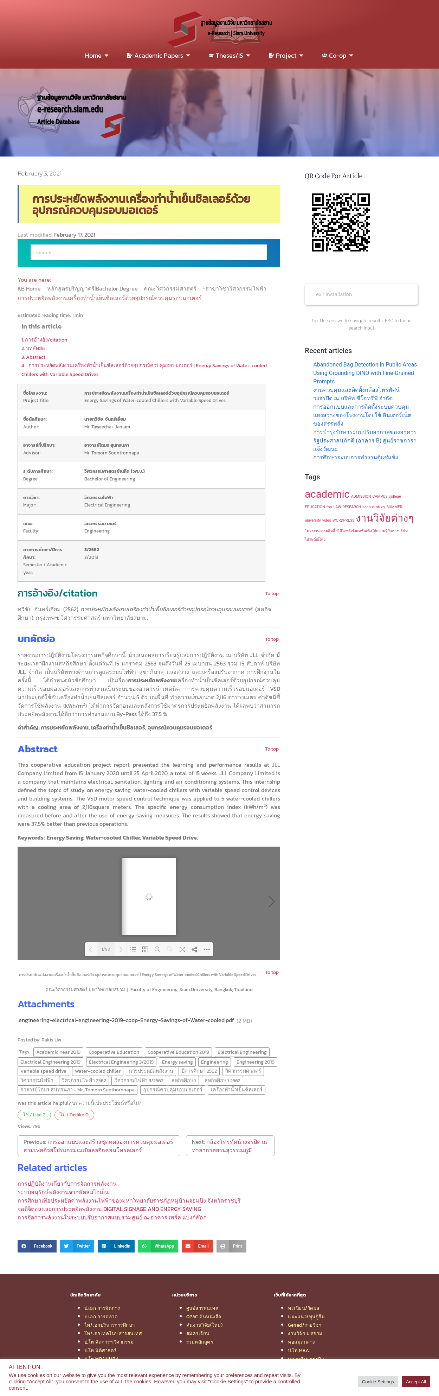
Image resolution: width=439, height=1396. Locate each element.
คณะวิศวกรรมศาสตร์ (171, 288)
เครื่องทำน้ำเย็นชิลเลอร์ (237, 1090)
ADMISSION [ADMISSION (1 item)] (361, 496)
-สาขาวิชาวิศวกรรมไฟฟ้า (235, 288)
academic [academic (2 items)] (327, 494)
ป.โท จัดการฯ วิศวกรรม (109, 1341)
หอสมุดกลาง (301, 1341)
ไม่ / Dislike (74, 1114)
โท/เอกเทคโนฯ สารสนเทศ (113, 1333)
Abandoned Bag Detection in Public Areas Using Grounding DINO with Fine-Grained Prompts (365, 373)
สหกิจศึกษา (184, 1080)
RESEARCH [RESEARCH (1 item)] (351, 507)
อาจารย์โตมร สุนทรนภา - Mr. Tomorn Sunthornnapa (77, 1090)
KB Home (30, 288)
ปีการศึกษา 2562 (199, 1071)
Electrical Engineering (242, 1052)
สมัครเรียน (197, 1333)
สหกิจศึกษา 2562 (222, 1080)
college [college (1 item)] (395, 496)
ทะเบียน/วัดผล (303, 1308)
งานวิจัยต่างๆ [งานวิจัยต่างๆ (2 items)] (385, 518)
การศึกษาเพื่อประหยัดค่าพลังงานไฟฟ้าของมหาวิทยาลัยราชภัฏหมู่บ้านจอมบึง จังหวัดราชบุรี (129, 1200)
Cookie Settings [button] (378, 1381)
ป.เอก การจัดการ (102, 1308)
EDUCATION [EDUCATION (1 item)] (315, 507)
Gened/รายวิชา (304, 1324)
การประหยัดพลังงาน (151, 1071)
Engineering (214, 1062)
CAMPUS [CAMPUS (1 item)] (379, 496)
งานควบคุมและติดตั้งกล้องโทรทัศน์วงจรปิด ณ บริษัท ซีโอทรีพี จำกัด (356, 394)
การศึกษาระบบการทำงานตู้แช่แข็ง (355, 457)
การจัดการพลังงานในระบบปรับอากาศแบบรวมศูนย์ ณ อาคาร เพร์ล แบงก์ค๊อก (112, 1217)
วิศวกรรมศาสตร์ (243, 1071)
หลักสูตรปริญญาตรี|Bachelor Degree (93, 288)
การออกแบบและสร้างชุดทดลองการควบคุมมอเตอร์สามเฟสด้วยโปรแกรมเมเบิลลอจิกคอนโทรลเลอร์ (98, 1145)
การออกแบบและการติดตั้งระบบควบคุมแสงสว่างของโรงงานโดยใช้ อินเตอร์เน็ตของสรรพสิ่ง (362, 415)
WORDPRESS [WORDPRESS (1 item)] (343, 520)
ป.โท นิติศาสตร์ (100, 1350)
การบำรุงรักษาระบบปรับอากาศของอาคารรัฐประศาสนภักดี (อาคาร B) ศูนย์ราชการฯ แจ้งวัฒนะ (365, 440)
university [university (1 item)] (313, 520)
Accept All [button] (416, 1381)
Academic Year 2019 (58, 1052)
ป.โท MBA (298, 1350)
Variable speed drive (43, 1071)
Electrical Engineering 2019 (50, 1062)
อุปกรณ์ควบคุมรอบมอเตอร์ (172, 1090)
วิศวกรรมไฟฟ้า (36, 1080)
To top (272, 593)
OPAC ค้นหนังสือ (203, 1316)
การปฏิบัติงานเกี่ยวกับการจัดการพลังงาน (67, 1183)
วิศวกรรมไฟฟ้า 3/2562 (139, 1080)
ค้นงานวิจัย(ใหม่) (204, 1324)
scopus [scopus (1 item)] (368, 507)
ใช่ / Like (34, 1114)
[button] (37, 1246)
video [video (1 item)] (326, 520)
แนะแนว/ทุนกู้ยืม (306, 1316)
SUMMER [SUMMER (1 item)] (394, 507)
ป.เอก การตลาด (101, 1316)
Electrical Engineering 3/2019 (121, 1062)
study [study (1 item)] (380, 507)
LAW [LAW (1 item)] (337, 507)
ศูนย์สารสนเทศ (202, 1308)
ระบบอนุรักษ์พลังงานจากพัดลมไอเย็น (63, 1192)
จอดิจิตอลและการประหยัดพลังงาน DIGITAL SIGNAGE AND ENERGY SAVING (109, 1209)
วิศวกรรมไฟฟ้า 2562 (84, 1080)
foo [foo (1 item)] (329, 507)
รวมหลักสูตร (199, 1341)
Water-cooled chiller (98, 1071)
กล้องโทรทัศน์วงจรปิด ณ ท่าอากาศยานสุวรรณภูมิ (229, 1145)
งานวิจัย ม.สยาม (305, 1333)
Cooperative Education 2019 (178, 1052)
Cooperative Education (114, 1052)
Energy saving (177, 1062)
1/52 (106, 949)
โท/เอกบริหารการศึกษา (109, 1324)
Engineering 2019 (256, 1062)
